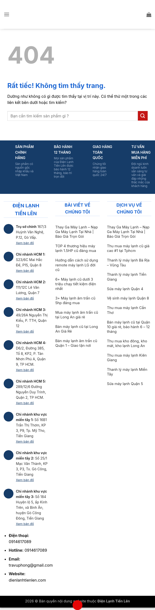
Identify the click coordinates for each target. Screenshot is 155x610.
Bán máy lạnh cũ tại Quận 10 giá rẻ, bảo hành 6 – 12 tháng (128, 327)
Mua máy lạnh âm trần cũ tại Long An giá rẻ (76, 314)
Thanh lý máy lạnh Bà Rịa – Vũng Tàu (128, 262)
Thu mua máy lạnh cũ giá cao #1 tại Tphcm (128, 248)
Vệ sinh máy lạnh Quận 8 (128, 298)
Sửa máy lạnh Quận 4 (125, 289)
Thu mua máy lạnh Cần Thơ (126, 310)
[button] (7, 14)
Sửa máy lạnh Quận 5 (125, 384)
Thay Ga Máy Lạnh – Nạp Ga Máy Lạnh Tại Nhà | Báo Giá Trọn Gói (76, 232)
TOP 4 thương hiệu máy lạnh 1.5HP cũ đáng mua (75, 248)
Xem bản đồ (25, 243)
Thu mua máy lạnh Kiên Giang (127, 357)
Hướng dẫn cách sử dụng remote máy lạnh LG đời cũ (76, 265)
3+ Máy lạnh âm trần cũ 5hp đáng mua (75, 300)
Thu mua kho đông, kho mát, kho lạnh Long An (127, 343)
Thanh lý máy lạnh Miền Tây (127, 371)
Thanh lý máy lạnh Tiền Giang (126, 276)
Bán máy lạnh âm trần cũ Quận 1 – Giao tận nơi (76, 343)
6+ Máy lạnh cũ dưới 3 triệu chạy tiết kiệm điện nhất (75, 284)
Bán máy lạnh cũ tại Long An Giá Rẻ (76, 329)
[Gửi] (143, 116)
